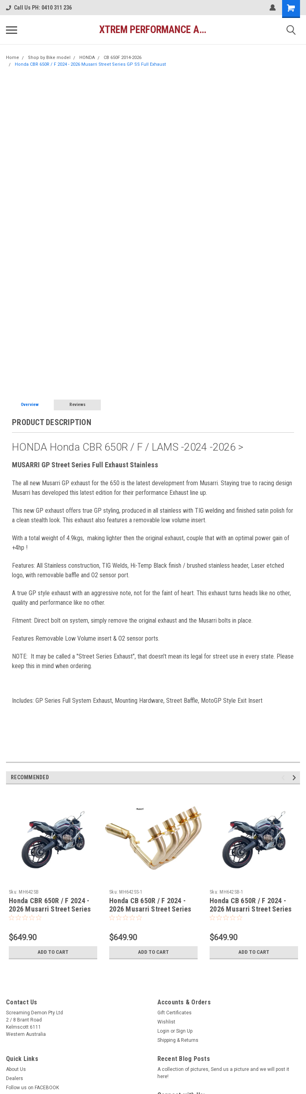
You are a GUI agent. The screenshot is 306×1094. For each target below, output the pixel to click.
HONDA (87, 57)
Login (163, 1031)
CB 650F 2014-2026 (122, 57)
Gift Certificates (174, 1013)
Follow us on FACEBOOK (32, 1087)
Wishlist (166, 1022)
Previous (284, 777)
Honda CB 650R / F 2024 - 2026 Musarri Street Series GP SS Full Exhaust (150, 908)
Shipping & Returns (177, 1040)
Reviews (77, 404)
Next (295, 777)
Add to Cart (53, 952)
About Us (16, 1069)
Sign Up (184, 1031)
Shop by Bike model (49, 57)
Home (12, 57)
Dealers (14, 1078)
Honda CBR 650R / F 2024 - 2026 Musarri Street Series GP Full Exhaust (50, 908)
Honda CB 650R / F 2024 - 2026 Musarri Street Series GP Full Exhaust (251, 908)
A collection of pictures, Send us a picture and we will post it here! (223, 1073)
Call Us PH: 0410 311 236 (39, 7)
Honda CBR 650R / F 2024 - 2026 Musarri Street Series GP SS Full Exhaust (90, 64)
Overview (30, 404)
